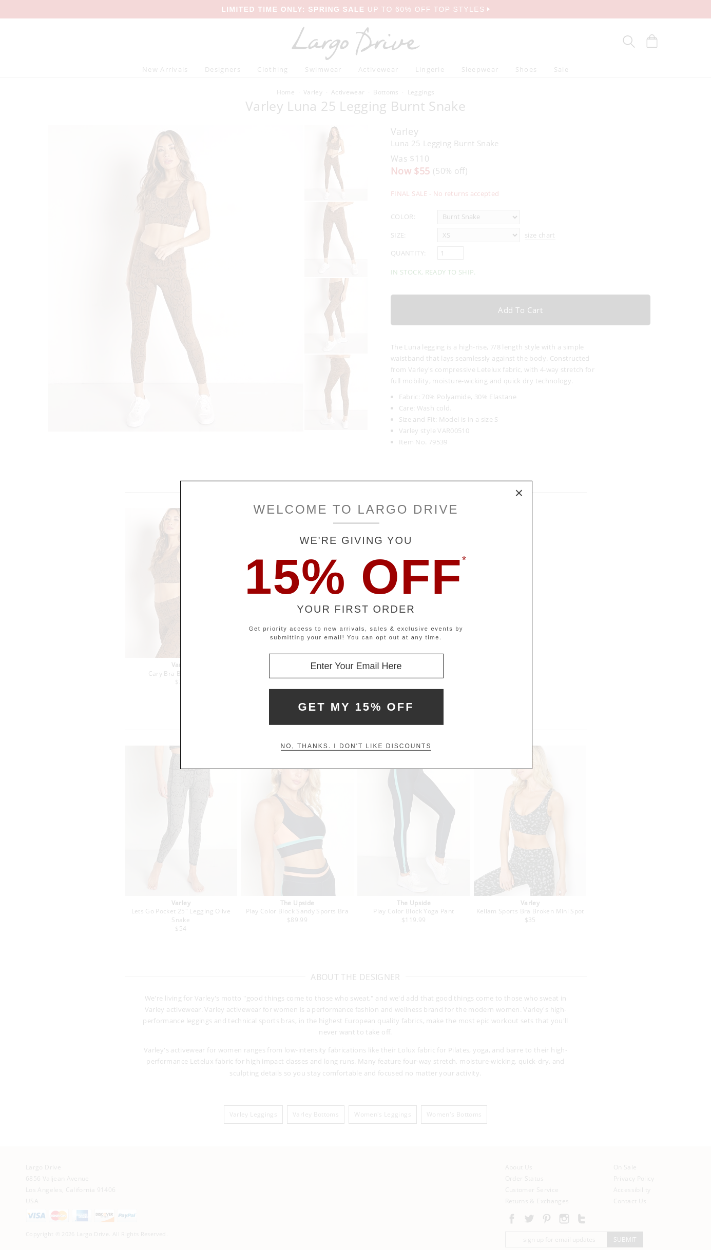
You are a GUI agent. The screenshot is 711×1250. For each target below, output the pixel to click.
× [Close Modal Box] (519, 493)
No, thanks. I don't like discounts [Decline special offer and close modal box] (356, 746)
